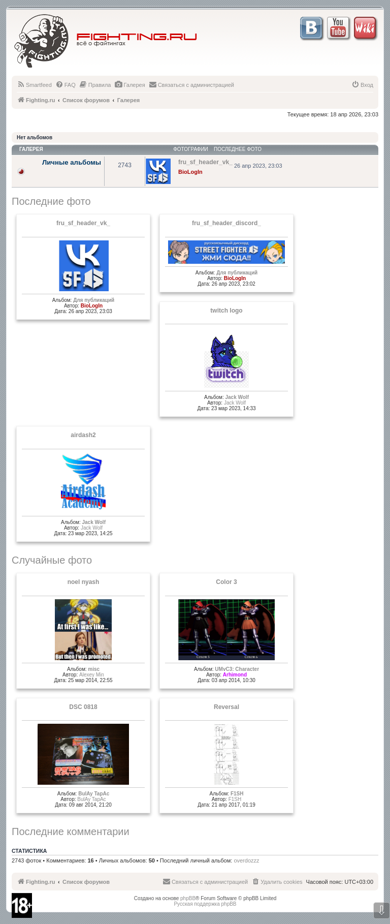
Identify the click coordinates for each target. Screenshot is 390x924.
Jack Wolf (237, 397)
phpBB (188, 898)
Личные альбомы (71, 162)
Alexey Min (91, 674)
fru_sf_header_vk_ (83, 223)
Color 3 (226, 582)
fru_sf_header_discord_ (226, 223)
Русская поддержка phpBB (205, 904)
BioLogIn (190, 172)
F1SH (237, 793)
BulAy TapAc (93, 793)
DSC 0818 (83, 707)
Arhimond (235, 674)
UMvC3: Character (237, 669)
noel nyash (84, 582)
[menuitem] (34, 85)
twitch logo (226, 310)
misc (94, 669)
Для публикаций (93, 300)
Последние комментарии (70, 831)
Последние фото (51, 201)
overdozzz (246, 860)
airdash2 (83, 435)
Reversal (226, 707)
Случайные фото (52, 560)
